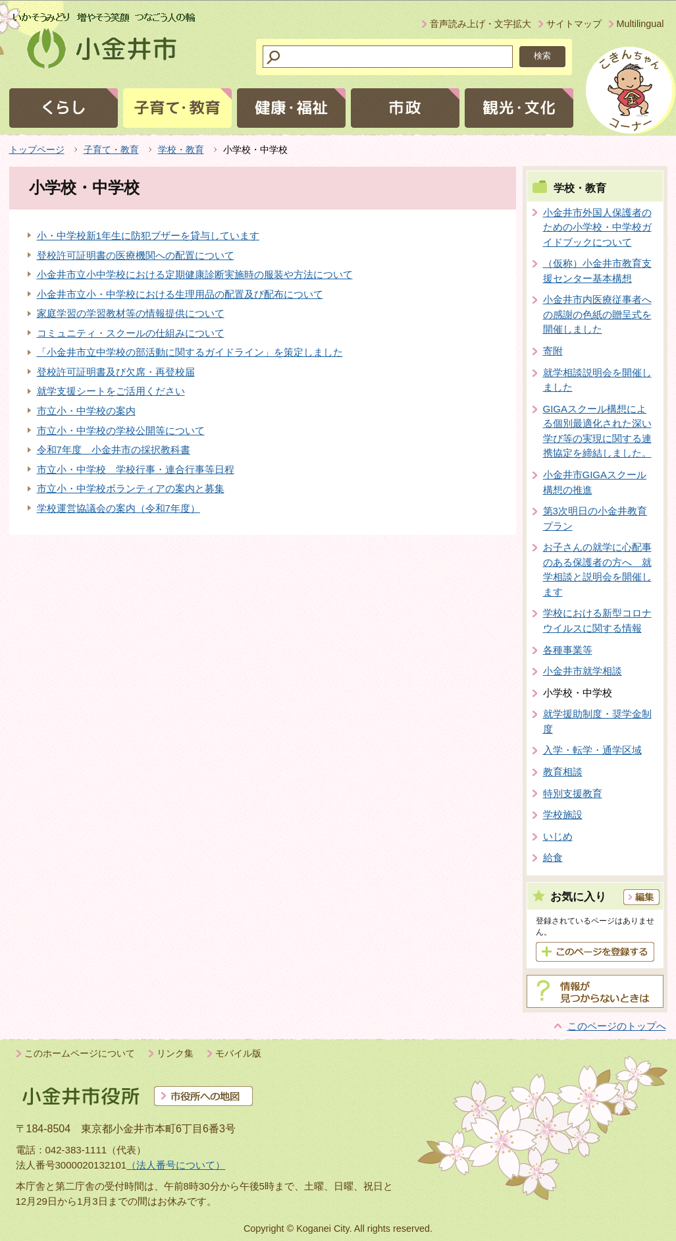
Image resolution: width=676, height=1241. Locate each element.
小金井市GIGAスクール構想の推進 (595, 482)
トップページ (37, 149)
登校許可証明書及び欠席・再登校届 (116, 371)
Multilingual (640, 23)
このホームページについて (79, 1053)
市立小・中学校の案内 (86, 410)
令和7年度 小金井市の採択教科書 (113, 449)
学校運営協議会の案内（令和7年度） (118, 508)
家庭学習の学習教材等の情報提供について (130, 313)
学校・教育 (181, 149)
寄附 (553, 350)
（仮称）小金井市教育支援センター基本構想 (597, 271)
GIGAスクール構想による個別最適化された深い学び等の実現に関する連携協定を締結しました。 (597, 431)
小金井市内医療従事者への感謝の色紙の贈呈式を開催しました (597, 314)
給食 (553, 857)
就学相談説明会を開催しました (597, 380)
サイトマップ (574, 23)
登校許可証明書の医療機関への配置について (135, 255)
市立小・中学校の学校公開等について (121, 430)
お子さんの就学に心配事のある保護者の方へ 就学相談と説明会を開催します (597, 569)
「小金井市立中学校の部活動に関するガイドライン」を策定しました (190, 352)
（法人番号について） (175, 1165)
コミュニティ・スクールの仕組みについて (130, 333)
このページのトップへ (616, 1026)
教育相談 (563, 771)
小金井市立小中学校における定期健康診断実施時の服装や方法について (195, 274)
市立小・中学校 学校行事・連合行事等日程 (135, 469)
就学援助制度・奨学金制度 (597, 721)
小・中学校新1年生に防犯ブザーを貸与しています (148, 235)
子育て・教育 (111, 149)
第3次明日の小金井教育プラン (595, 518)
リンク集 (175, 1053)
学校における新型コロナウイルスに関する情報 (597, 620)
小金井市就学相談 (582, 670)
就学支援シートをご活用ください (111, 391)
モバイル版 (238, 1053)
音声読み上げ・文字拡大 (480, 23)
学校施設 (563, 814)
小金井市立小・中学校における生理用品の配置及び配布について (180, 294)
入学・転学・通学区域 (592, 750)
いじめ (558, 836)
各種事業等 (567, 649)
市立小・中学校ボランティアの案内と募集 (130, 488)
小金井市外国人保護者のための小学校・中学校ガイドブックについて (597, 227)
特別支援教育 (572, 793)
